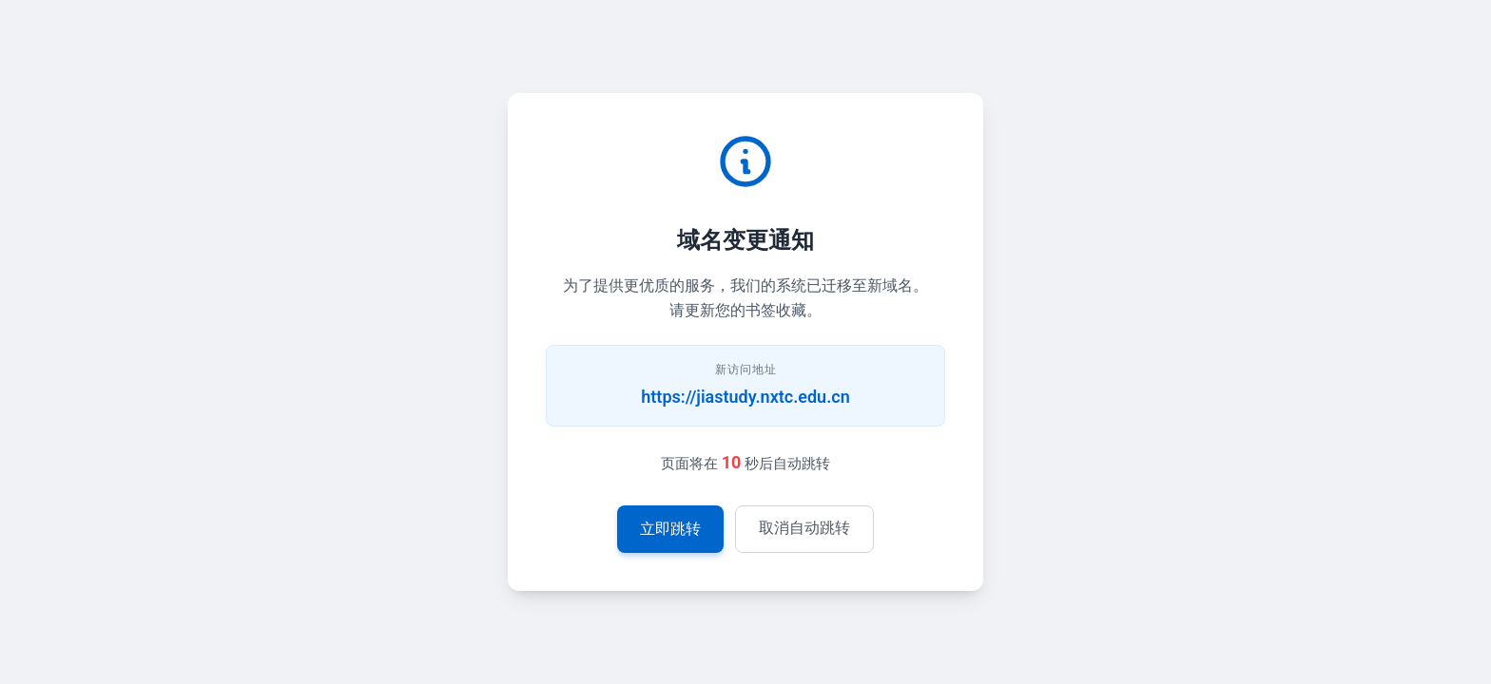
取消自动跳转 (804, 528)
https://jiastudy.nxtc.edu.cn (745, 397)
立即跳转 (670, 529)
